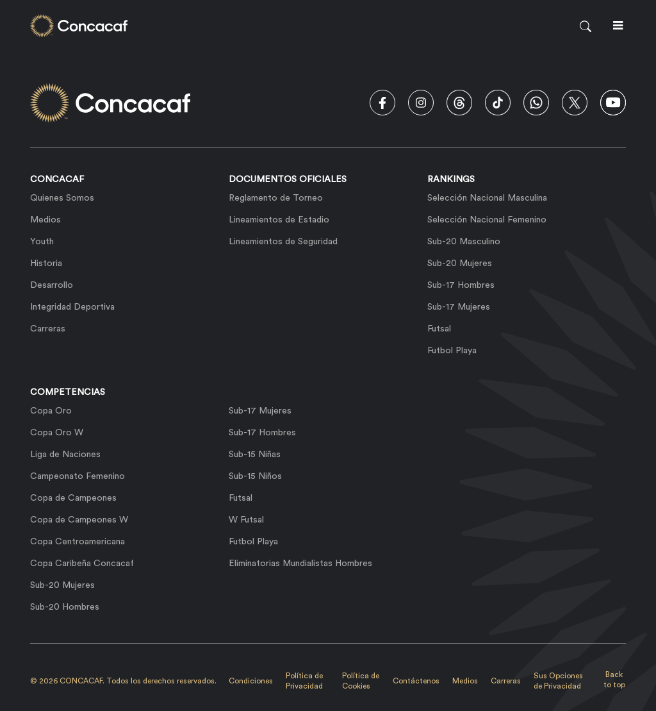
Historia (46, 263)
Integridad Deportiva (72, 307)
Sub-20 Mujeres (459, 263)
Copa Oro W (56, 432)
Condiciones (251, 681)
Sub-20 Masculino (463, 241)
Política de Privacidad (304, 681)
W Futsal (246, 519)
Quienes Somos (62, 198)
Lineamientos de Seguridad (283, 241)
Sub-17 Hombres (461, 285)
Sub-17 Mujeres (458, 307)
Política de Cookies (360, 681)
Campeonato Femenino (77, 476)
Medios (45, 219)
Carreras (47, 328)
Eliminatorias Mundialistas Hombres (300, 563)
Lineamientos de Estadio (279, 219)
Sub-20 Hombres (64, 607)
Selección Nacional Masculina (487, 198)
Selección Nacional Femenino (486, 219)
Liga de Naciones (65, 454)
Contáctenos (416, 681)
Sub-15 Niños (255, 476)
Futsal (439, 328)
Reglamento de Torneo (276, 198)
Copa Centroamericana (77, 541)
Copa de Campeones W (79, 519)
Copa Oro (51, 410)
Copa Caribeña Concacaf (82, 563)
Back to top (614, 680)
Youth (42, 241)
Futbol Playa (452, 350)
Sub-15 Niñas (255, 454)
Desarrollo (51, 285)
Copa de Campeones (73, 498)
